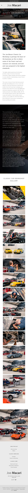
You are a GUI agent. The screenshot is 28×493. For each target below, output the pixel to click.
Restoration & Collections (14, 465)
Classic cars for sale (13, 463)
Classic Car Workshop (14, 458)
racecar (15, 490)
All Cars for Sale (14, 449)
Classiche (14, 456)
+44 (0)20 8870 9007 (14, 1)
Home (11, 15)
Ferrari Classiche (14, 467)
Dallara (13, 450)
